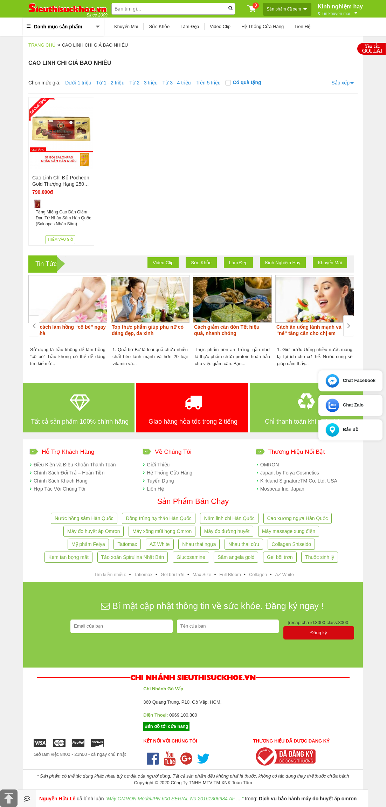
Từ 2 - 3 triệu (143, 83)
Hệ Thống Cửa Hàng (262, 26)
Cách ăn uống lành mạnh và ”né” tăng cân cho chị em (309, 330)
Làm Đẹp (189, 26)
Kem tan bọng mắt (68, 557)
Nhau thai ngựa (199, 544)
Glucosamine (191, 557)
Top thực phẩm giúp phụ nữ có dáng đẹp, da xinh (148, 330)
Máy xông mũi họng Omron (162, 531)
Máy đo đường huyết (227, 531)
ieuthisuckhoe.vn (67, 9)
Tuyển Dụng (160, 481)
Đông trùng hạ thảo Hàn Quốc (158, 518)
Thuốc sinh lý (319, 557)
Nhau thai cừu (243, 544)
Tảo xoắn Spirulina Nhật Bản (132, 557)
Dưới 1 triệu (78, 83)
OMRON (269, 464)
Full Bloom (230, 574)
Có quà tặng (243, 82)
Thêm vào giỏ (61, 239)
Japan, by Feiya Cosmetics (289, 473)
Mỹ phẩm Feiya (88, 544)
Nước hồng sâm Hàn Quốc (84, 518)
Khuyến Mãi (126, 26)
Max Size (202, 574)
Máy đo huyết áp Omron (93, 531)
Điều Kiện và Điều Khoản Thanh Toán (75, 464)
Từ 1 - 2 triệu (110, 83)
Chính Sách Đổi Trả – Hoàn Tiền (69, 473)
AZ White (160, 544)
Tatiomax (127, 544)
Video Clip (220, 26)
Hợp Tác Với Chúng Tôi (59, 489)
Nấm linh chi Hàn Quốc (229, 518)
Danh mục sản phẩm (58, 26)
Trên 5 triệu (208, 83)
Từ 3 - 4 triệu (177, 83)
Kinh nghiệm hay (340, 9)
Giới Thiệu (158, 464)
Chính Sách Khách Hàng (61, 481)
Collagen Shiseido (291, 544)
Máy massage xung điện (288, 531)
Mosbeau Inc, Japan (282, 489)
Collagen (258, 574)
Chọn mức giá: (44, 83)
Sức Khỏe (159, 26)
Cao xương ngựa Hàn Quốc (297, 518)
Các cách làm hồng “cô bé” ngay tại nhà (67, 330)
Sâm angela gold (236, 557)
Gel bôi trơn (280, 557)
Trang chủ (42, 45)
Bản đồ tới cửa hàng (166, 726)
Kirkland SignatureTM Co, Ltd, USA (298, 481)
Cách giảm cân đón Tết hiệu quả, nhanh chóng (227, 330)
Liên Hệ (302, 26)
